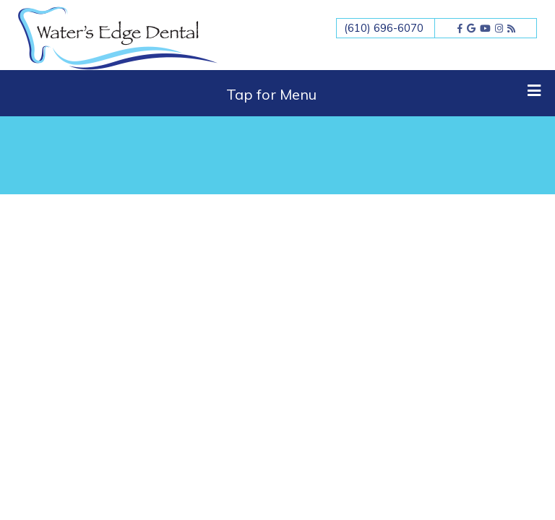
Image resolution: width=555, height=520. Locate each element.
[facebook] (459, 28)
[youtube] (485, 28)
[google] (471, 28)
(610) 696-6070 (383, 28)
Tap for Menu (383, 93)
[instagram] (499, 28)
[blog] (511, 28)
